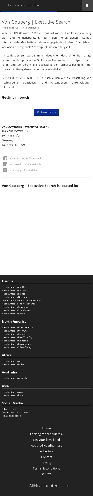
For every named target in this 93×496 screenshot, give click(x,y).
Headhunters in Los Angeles (16, 344)
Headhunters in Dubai (13, 364)
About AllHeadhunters (46, 446)
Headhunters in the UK (13, 287)
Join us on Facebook (12, 415)
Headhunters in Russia (13, 313)
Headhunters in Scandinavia (16, 310)
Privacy (46, 463)
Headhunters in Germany (15, 307)
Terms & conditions (46, 468)
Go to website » (46, 112)
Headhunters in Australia (14, 378)
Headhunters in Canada (14, 334)
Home (46, 428)
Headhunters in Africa (13, 361)
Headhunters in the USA (14, 330)
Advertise (46, 451)
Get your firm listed (46, 440)
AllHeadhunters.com (49, 485)
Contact (46, 457)
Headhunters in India (12, 395)
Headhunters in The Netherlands (18, 303)
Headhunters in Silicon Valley (17, 347)
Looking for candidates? (46, 434)
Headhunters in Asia (12, 392)
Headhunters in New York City (17, 337)
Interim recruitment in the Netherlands (22, 300)
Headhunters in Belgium (14, 297)
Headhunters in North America (17, 327)
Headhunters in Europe (14, 290)
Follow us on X (9, 409)
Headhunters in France (13, 293)
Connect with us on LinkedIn (16, 412)
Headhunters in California (15, 340)
